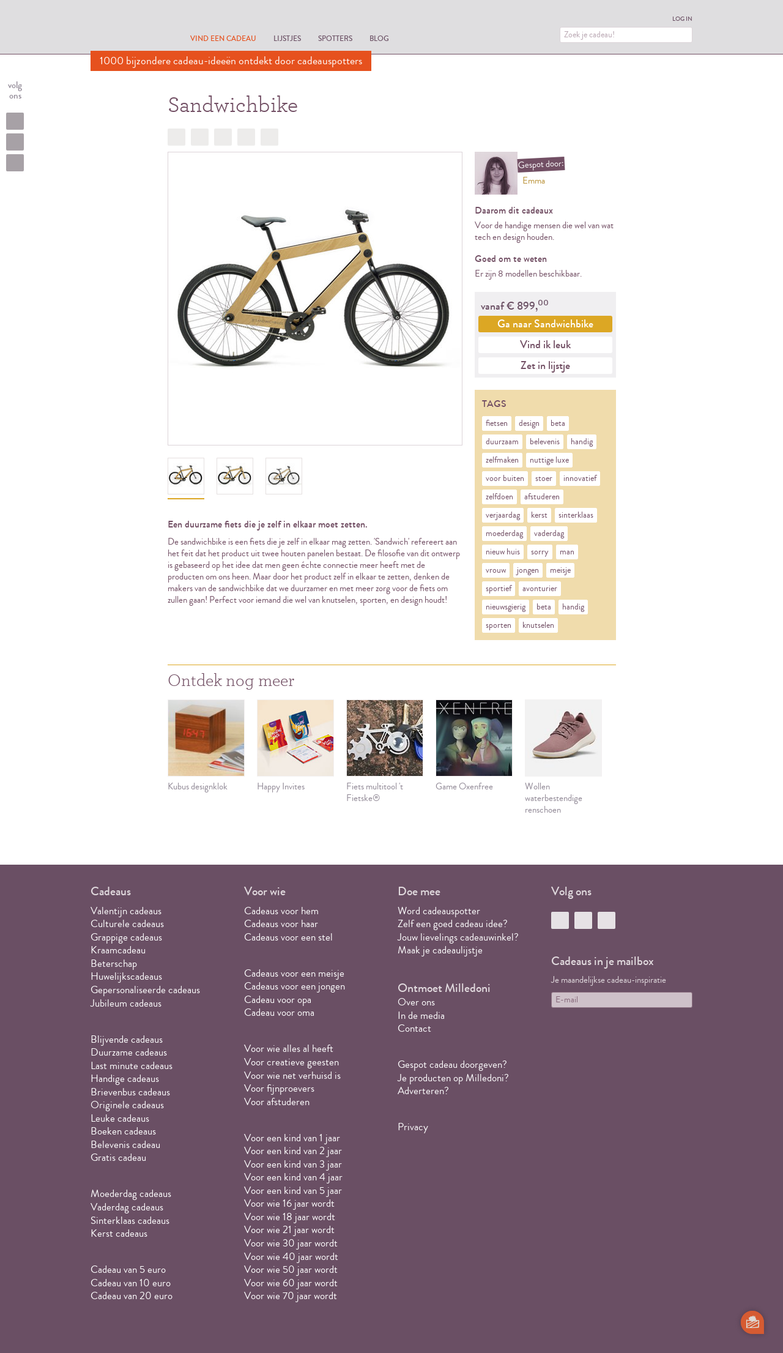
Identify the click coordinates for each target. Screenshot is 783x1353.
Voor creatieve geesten (291, 1062)
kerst (539, 515)
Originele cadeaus (127, 1105)
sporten (498, 625)
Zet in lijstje (545, 365)
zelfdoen (499, 497)
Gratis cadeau (118, 1157)
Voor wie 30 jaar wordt (291, 1243)
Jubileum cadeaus (126, 1003)
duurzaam (502, 442)
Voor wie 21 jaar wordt (289, 1229)
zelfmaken (502, 460)
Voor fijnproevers (279, 1088)
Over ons (416, 1002)
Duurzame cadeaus (129, 1052)
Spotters (335, 38)
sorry (540, 552)
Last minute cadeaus (132, 1065)
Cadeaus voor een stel (288, 937)
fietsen (497, 423)
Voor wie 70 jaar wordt (290, 1295)
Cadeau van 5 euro (128, 1269)
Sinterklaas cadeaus (130, 1220)
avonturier (539, 589)
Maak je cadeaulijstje (440, 950)
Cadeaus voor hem (281, 911)
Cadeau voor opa (277, 999)
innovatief (579, 478)
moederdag (504, 533)
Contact (414, 1028)
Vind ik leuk (545, 344)
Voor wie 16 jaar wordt (289, 1203)
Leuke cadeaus (120, 1118)
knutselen (538, 625)
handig (582, 442)
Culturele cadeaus (127, 923)
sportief (498, 589)
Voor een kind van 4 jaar (293, 1177)
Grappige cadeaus (126, 937)
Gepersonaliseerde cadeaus (145, 989)
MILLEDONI (124, 28)
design (529, 423)
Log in (682, 19)
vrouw (496, 570)
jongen (528, 570)
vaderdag (549, 533)
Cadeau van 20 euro (132, 1295)
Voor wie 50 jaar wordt (291, 1269)
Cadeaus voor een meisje (294, 973)
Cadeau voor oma (279, 1012)
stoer (543, 478)
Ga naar (545, 324)
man (567, 552)
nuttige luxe (549, 460)
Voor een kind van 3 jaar (293, 1164)
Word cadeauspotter (439, 911)
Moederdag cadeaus (131, 1193)
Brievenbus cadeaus (130, 1092)
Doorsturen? (269, 137)
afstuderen (542, 497)
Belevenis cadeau (125, 1144)
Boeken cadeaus (123, 1131)
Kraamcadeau (118, 950)
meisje (560, 570)
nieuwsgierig (505, 607)
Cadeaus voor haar (281, 923)
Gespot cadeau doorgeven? (452, 1064)
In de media (421, 1015)
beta (558, 423)
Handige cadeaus (125, 1078)
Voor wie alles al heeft (288, 1048)
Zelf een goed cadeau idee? (453, 923)
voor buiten (505, 478)
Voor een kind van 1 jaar (292, 1138)
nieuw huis (503, 552)
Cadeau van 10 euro (131, 1283)
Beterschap (114, 963)
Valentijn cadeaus (126, 911)
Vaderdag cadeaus (127, 1207)
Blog (379, 38)
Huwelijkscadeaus (126, 976)
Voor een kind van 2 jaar (293, 1150)
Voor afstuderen (277, 1101)
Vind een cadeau (223, 38)
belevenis (545, 442)
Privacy (413, 1127)
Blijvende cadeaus (127, 1039)
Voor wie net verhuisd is (292, 1075)
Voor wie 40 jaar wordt (291, 1256)
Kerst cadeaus (119, 1233)
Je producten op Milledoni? (453, 1078)
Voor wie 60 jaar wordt (291, 1283)
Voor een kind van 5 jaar (293, 1190)
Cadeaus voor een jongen (295, 986)
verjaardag (503, 515)
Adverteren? (423, 1090)
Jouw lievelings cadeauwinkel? (458, 937)
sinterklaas (575, 515)
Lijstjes (287, 38)
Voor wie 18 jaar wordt (289, 1216)
